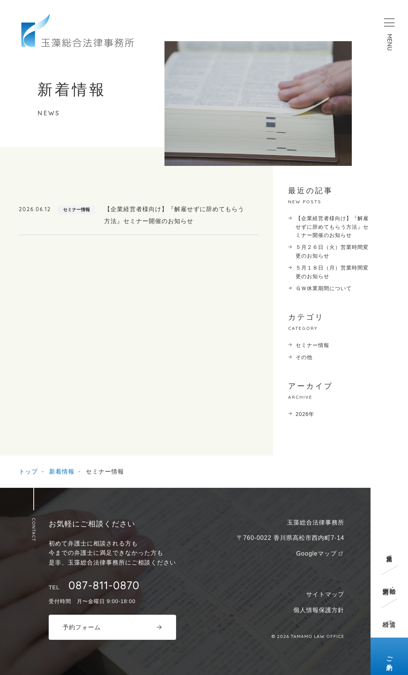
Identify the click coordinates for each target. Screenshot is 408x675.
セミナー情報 (312, 345)
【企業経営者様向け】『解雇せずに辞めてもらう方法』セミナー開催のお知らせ (332, 226)
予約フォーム (82, 627)
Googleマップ (316, 553)
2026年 (305, 414)
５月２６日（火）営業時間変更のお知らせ (332, 251)
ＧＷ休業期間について (324, 288)
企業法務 (389, 551)
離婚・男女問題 (389, 584)
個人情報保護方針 (318, 610)
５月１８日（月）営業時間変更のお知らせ (332, 272)
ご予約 (389, 656)
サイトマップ (325, 594)
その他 (304, 357)
